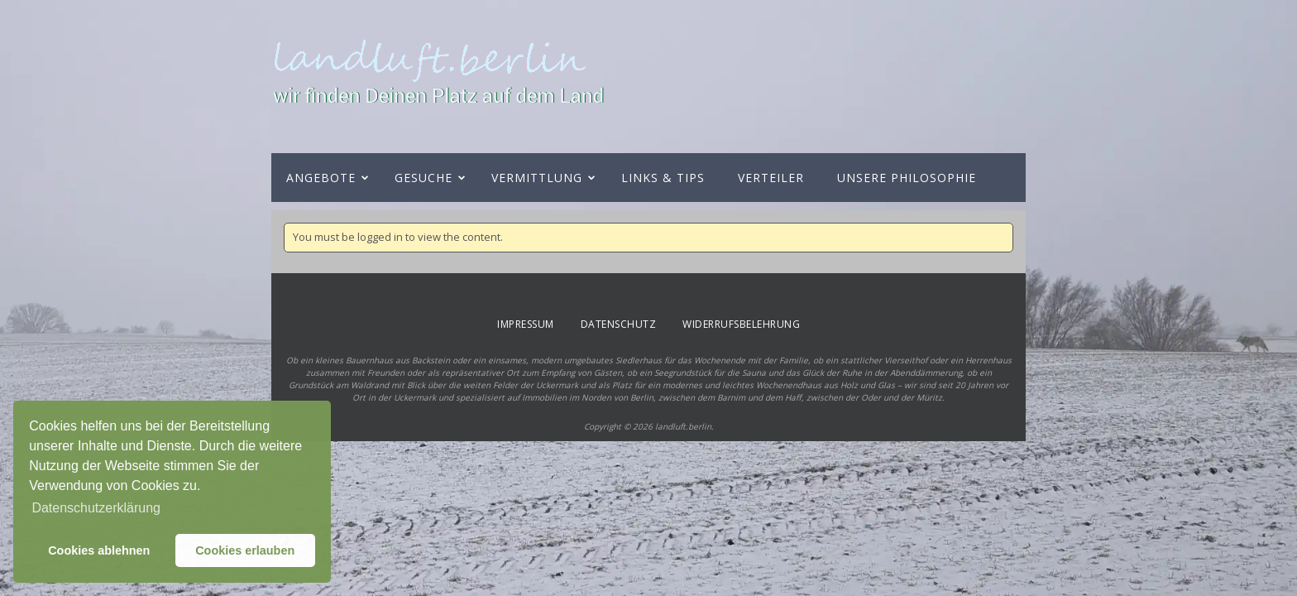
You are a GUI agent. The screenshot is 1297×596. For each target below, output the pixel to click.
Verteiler (771, 177)
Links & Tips (663, 177)
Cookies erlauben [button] (244, 550)
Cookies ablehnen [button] (99, 550)
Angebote (321, 177)
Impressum (525, 324)
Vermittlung (536, 177)
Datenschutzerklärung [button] (95, 508)
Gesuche (423, 177)
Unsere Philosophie (906, 177)
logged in (380, 236)
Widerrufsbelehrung (741, 324)
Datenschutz (619, 324)
